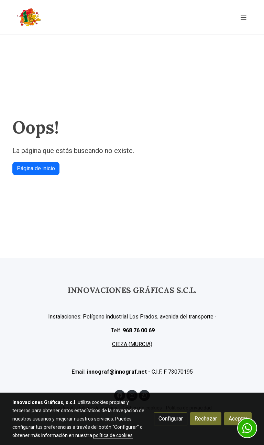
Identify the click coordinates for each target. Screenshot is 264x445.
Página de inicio (36, 168)
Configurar (170, 418)
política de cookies (113, 435)
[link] (29, 17)
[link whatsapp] (247, 428)
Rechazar (206, 418)
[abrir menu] (243, 17)
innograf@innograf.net (117, 371)
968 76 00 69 (139, 330)
